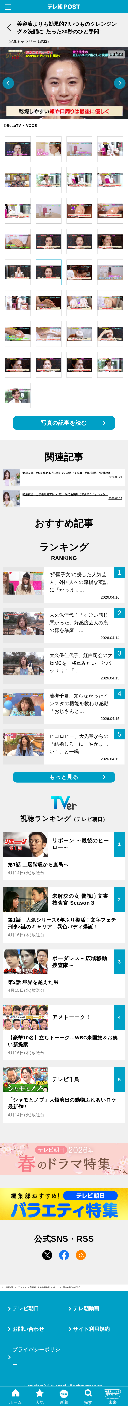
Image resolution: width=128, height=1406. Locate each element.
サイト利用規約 (91, 1329)
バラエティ (21, 1287)
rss (81, 1255)
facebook (64, 1255)
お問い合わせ (28, 1329)
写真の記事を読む (64, 423)
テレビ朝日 (25, 1308)
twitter (47, 1255)
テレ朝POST (64, 6)
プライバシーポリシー (36, 1357)
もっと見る (63, 777)
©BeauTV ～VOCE (71, 1287)
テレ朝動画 (86, 1308)
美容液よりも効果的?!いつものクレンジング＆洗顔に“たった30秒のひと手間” (45, 1287)
